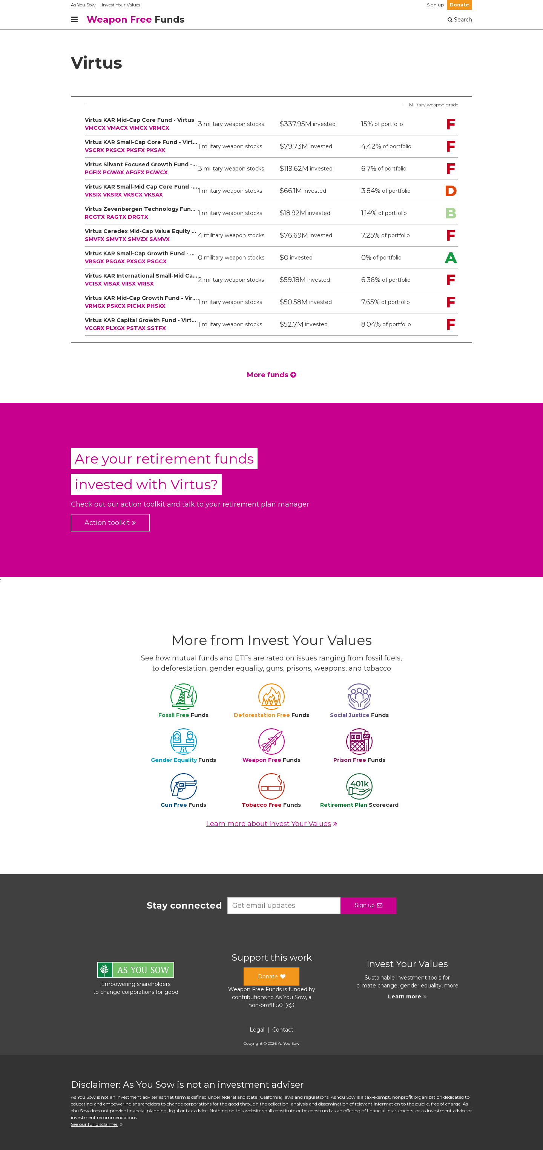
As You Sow (83, 5)
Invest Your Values (121, 5)
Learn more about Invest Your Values (271, 824)
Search (460, 19)
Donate (459, 5)
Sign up (435, 5)
